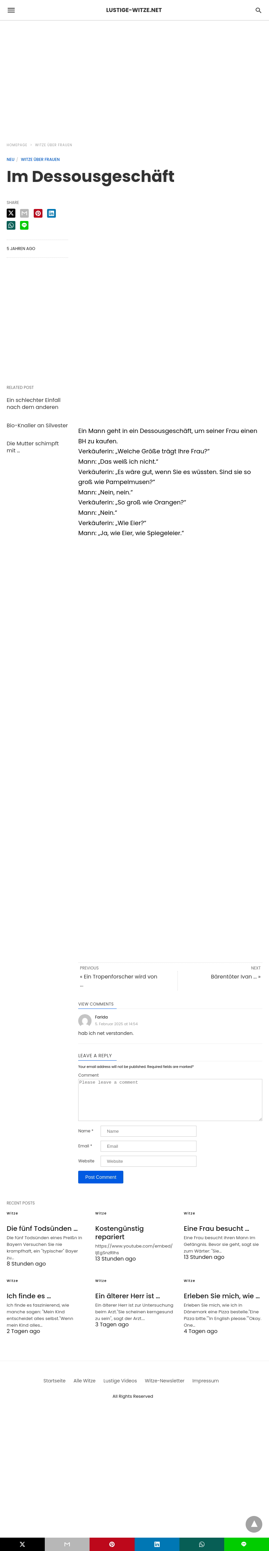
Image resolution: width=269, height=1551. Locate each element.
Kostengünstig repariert (119, 1241)
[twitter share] (11, 213)
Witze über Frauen (53, 145)
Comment (88, 1075)
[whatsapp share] (11, 225)
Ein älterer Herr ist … (127, 1304)
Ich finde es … (29, 1304)
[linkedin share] (51, 213)
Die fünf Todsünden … (42, 1236)
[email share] (24, 213)
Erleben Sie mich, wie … (222, 1304)
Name (85, 1139)
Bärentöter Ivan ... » (236, 976)
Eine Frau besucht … (216, 1236)
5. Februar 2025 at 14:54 (116, 1024)
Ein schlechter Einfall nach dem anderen (33, 403)
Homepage (17, 145)
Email (85, 1154)
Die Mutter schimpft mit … (33, 447)
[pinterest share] (38, 213)
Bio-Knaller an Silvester (37, 425)
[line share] (24, 225)
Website (86, 1169)
